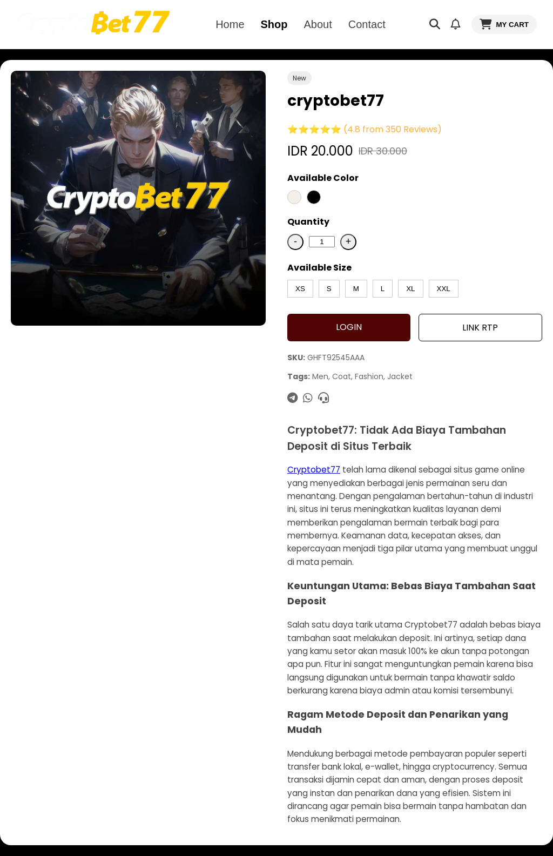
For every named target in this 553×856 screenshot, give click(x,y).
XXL (443, 289)
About (318, 24)
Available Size (319, 267)
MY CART (504, 24)
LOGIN (349, 327)
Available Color (323, 178)
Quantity (308, 221)
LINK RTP (480, 327)
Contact (367, 24)
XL (410, 289)
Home (229, 24)
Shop (274, 24)
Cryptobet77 (313, 469)
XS (300, 289)
